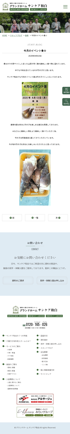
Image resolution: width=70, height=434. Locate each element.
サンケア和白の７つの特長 (16, 335)
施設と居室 (11, 371)
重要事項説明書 (12, 389)
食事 (27, 35)
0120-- (36, 324)
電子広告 (45, 361)
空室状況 (44, 335)
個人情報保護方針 (48, 370)
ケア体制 (10, 356)
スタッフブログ (16, 35)
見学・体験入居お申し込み (52, 280)
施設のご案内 (11, 364)
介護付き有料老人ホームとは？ (18, 341)
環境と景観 (11, 367)
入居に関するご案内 (14, 382)
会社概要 (44, 352)
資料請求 (44, 340)
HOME (4, 35)
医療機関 (10, 359)
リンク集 (45, 364)
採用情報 (45, 358)
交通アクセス (11, 374)
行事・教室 (11, 353)
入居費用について (13, 379)
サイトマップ (46, 374)
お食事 (9, 349)
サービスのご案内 (13, 346)
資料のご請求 (18, 280)
